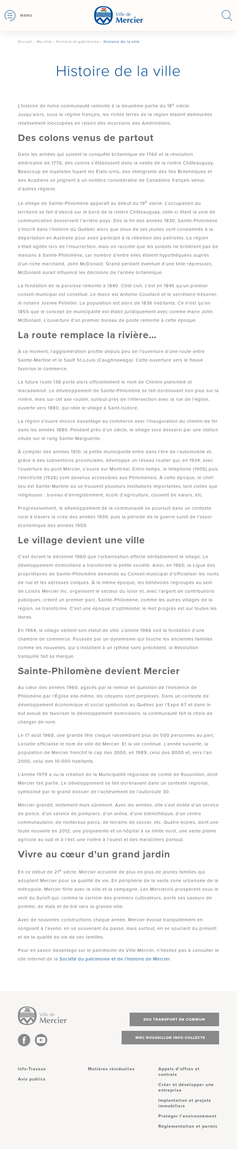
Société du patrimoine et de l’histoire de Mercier (115, 959)
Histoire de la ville (122, 41)
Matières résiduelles (111, 1069)
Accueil (25, 41)
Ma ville (44, 41)
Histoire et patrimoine (77, 41)
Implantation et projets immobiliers (184, 1103)
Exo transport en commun (174, 1019)
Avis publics (32, 1079)
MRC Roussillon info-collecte (170, 1037)
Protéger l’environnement (187, 1116)
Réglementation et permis (188, 1126)
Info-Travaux (32, 1069)
